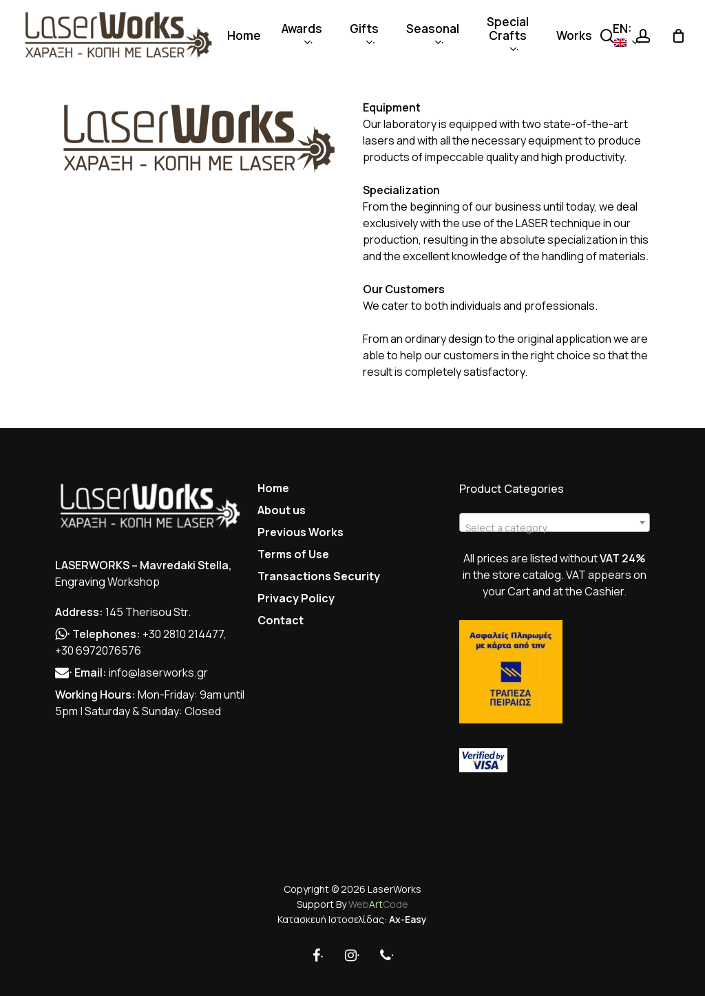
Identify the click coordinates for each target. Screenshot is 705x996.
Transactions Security (318, 576)
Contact (280, 620)
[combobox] (554, 522)
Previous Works (300, 532)
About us (281, 510)
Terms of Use (293, 554)
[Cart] (678, 35)
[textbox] (554, 527)
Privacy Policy (296, 598)
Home (273, 488)
